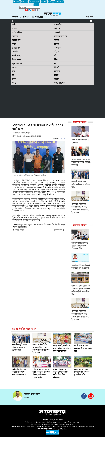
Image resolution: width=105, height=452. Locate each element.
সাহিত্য (56, 79)
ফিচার (14, 83)
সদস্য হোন (24, 2)
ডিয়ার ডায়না (16, 60)
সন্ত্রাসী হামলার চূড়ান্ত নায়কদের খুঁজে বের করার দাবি (83, 348)
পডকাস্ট (43, 2)
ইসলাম (56, 40)
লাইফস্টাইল (57, 48)
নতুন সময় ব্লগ (17, 64)
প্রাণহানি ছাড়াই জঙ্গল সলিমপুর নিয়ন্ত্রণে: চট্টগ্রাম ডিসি (19, 347)
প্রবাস (14, 44)
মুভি (13, 71)
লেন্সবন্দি (15, 52)
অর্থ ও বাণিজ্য (17, 32)
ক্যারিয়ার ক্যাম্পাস (60, 36)
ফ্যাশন (14, 67)
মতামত (56, 44)
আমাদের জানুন (34, 2)
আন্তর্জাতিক (58, 25)
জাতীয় (14, 25)
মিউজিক (57, 71)
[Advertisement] (52, 101)
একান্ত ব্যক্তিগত (59, 83)
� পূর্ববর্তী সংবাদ (18, 230)
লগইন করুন (89, 17)
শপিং (55, 56)
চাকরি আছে (16, 56)
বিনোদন (15, 36)
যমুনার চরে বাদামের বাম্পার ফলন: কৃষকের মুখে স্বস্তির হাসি (81, 372)
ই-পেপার (16, 2)
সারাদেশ (57, 29)
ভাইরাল (56, 52)
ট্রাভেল (56, 75)
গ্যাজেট (56, 67)
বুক (13, 75)
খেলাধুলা (57, 32)
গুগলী (50, 2)
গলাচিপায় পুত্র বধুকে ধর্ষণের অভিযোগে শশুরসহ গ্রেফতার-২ (19, 372)
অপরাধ (14, 29)
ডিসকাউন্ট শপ (58, 2)
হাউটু (14, 79)
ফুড (55, 64)
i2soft (65, 429)
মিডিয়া (56, 60)
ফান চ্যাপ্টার (16, 40)
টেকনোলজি (16, 48)
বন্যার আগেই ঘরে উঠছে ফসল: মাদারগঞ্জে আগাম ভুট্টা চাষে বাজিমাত (62, 348)
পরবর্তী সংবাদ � (59, 230)
